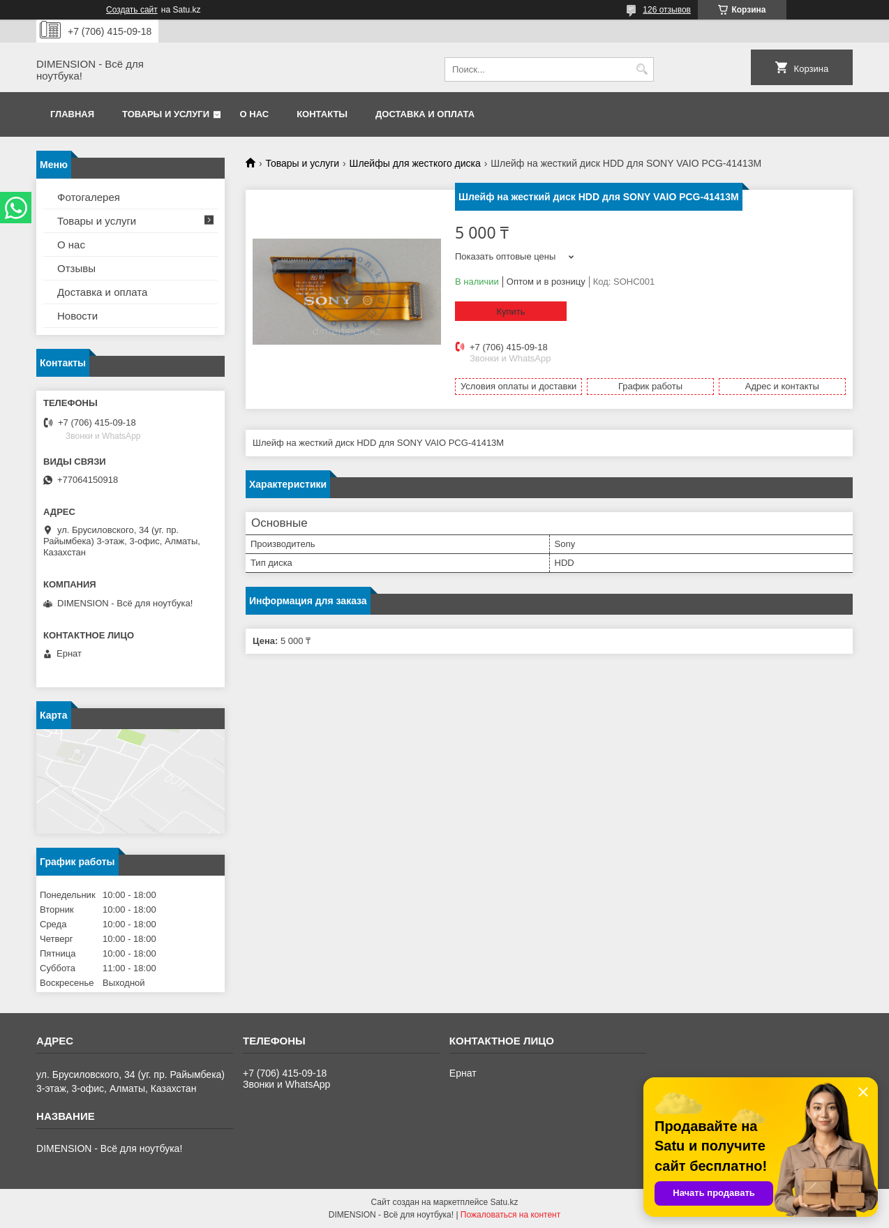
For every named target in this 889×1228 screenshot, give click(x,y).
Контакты (322, 114)
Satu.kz (504, 1202)
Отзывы (76, 268)
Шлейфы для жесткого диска (415, 163)
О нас (254, 114)
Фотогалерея (88, 197)
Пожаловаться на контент (510, 1215)
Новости (77, 316)
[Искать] (641, 69)
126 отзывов (667, 10)
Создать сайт (132, 10)
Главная (72, 114)
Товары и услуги (165, 114)
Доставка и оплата (425, 114)
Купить (510, 311)
